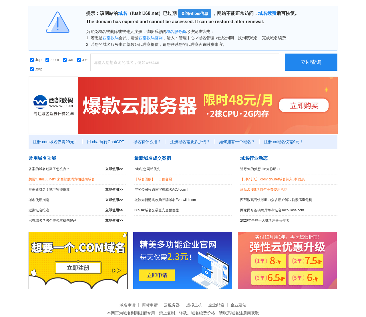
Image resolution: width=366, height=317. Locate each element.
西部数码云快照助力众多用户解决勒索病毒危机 (276, 200)
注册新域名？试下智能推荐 (76, 189)
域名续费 (267, 13)
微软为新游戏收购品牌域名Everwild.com (165, 200)
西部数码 (111, 38)
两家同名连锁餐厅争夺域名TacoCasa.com (272, 210)
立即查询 (311, 62)
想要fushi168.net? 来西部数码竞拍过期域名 (62, 179)
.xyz (36, 69)
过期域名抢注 (76, 210)
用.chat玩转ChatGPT (105, 141)
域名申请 (128, 305)
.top (35, 59)
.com (52, 59)
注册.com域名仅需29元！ (55, 141)
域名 (122, 13)
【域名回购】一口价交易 (153, 179)
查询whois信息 (194, 13)
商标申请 (150, 305)
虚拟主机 (194, 305)
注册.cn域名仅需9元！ (283, 141)
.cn (68, 59)
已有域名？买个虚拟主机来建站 (76, 220)
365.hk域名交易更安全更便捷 (156, 210)
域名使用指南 (76, 200)
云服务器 (172, 305)
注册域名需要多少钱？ (190, 141)
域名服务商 (176, 31)
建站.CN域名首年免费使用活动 (263, 190)
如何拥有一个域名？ (237, 141)
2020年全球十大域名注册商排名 (264, 220)
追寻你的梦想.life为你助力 (260, 169)
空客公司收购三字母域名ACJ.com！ (162, 190)
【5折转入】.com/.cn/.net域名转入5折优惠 (272, 179)
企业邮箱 (216, 305)
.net (83, 59)
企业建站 (238, 305)
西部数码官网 (151, 38)
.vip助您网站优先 (147, 169)
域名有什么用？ (147, 141)
